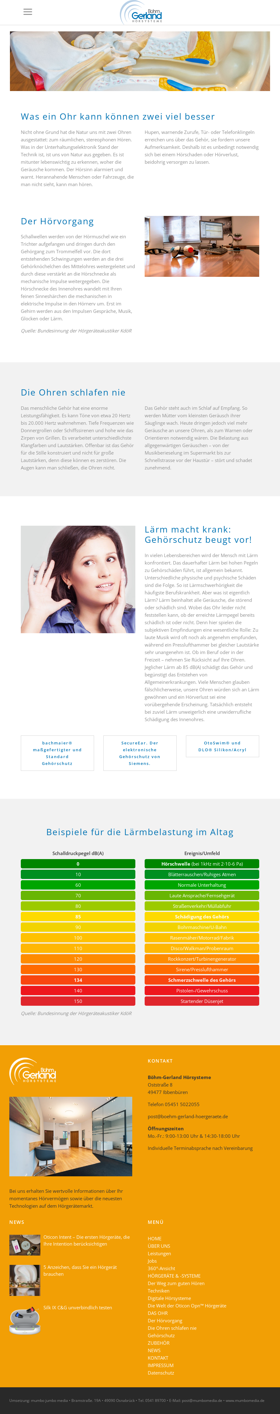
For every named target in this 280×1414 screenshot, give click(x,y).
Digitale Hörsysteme (169, 1298)
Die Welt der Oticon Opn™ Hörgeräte (187, 1305)
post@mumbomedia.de (202, 1400)
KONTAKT (158, 1358)
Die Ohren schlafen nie (172, 1328)
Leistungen (159, 1253)
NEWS (154, 1350)
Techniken (158, 1291)
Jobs (152, 1261)
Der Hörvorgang (165, 1320)
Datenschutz (161, 1373)
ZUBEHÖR (158, 1343)
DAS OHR (158, 1313)
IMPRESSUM (161, 1365)
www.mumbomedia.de (245, 1400)
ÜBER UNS (159, 1246)
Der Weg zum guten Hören (176, 1283)
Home (227, 37)
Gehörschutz (161, 1335)
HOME (154, 1238)
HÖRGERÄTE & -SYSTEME (174, 1276)
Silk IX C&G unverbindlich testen (77, 1307)
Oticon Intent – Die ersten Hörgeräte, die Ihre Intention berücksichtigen (86, 1240)
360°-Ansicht (161, 1268)
